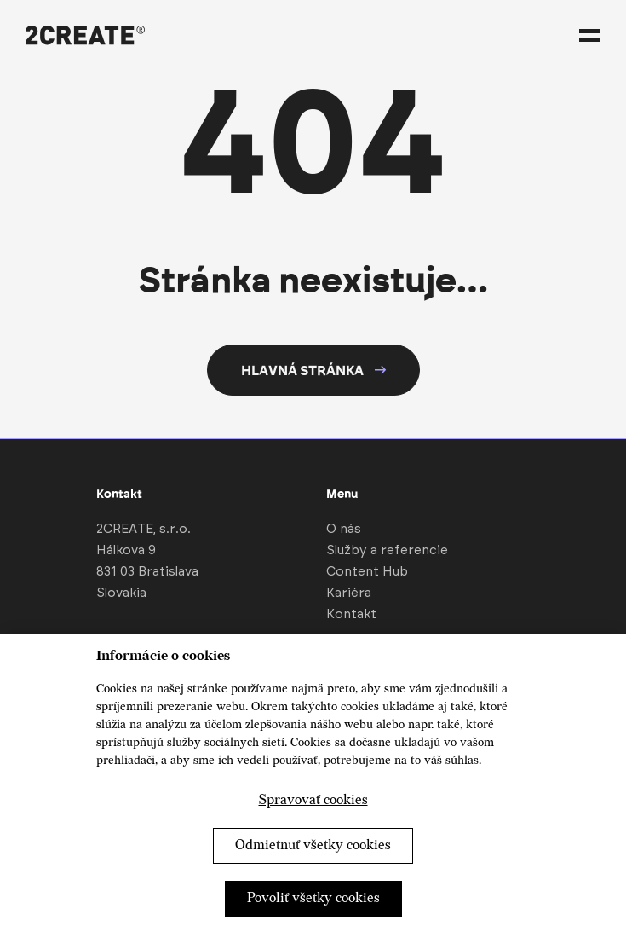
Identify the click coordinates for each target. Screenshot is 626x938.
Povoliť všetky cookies (313, 898)
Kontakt (351, 614)
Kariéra (348, 593)
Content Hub (367, 571)
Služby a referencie (387, 550)
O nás (343, 529)
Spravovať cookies (313, 800)
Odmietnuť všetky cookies (313, 845)
